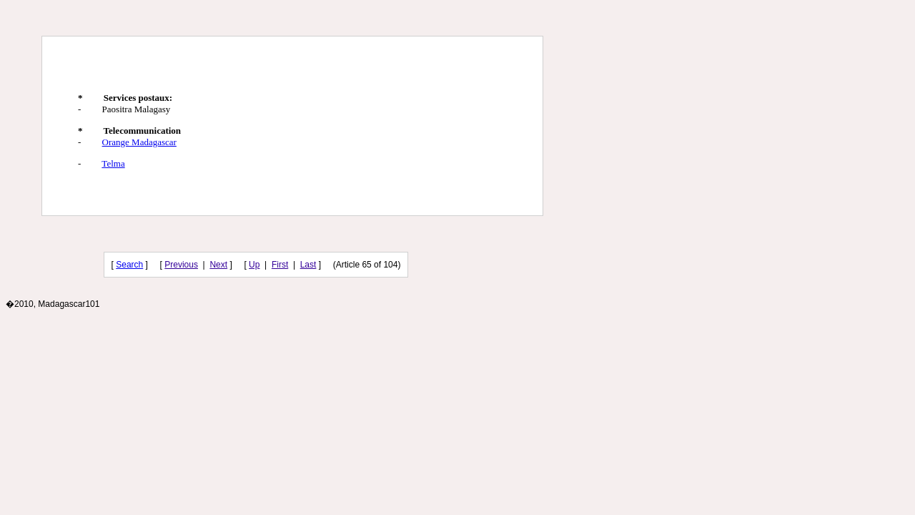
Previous (181, 265)
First (280, 265)
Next (218, 265)
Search (129, 265)
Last (308, 265)
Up (254, 265)
